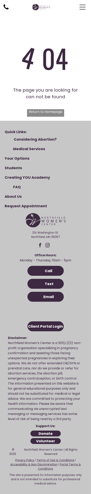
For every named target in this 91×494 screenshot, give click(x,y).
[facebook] (40, 246)
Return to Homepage (45, 111)
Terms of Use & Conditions (55, 460)
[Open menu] (82, 7)
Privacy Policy (24, 460)
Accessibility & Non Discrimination (34, 464)
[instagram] (47, 246)
